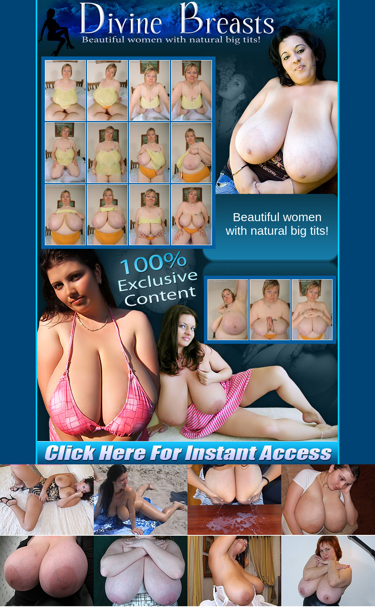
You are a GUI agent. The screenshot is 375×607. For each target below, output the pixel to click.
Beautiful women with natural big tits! (277, 223)
